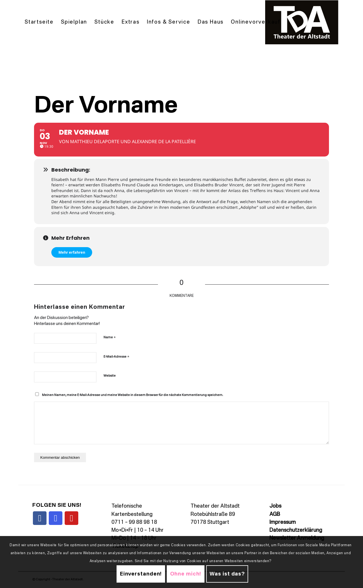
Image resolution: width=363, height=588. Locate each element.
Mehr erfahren (71, 252)
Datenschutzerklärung (295, 530)
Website (110, 376)
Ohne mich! (185, 574)
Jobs (275, 506)
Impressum (282, 522)
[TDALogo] (301, 22)
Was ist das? (227, 574)
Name (110, 337)
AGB (274, 514)
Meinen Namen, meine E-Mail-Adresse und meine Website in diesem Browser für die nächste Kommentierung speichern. (132, 395)
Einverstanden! (141, 574)
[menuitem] (39, 22)
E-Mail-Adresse (116, 356)
